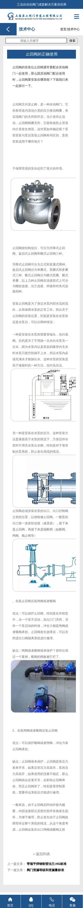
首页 (63, 29)
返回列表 (41, 854)
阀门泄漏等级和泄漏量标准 (45, 870)
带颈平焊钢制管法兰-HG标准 (47, 864)
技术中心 (73, 29)
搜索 (72, 40)
